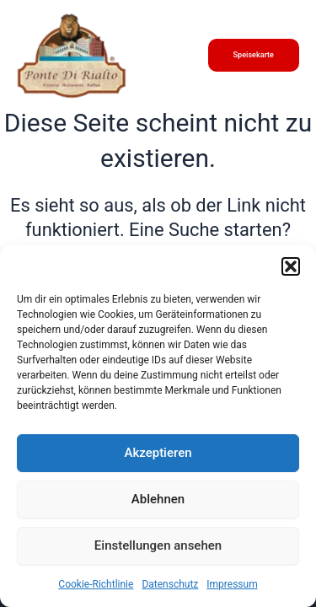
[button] (290, 266)
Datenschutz (170, 584)
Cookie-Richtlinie (95, 584)
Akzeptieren (157, 452)
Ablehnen (158, 499)
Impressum (231, 584)
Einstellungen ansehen (158, 545)
